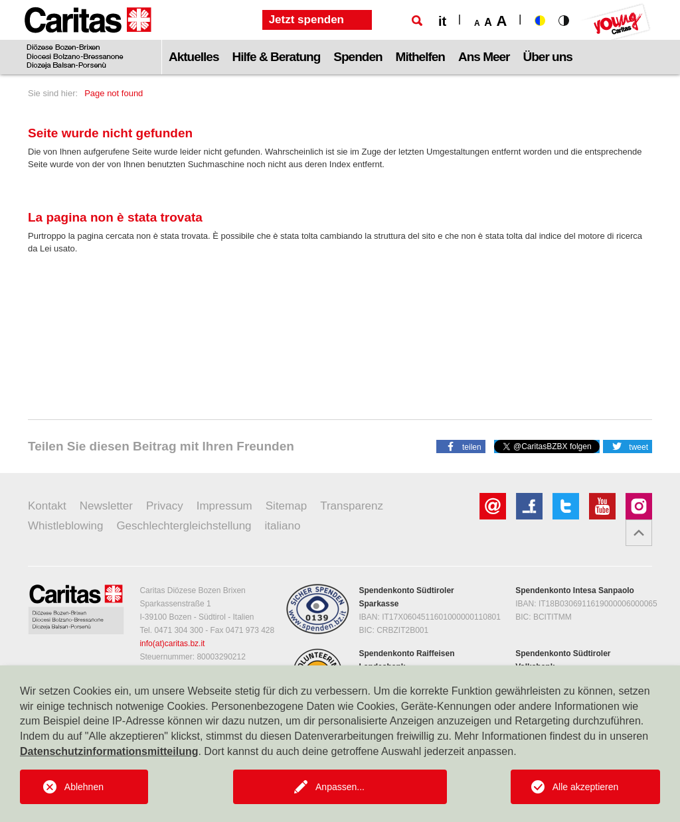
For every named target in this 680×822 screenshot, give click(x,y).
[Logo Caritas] (88, 37)
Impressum (224, 506)
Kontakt (47, 506)
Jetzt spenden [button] (306, 19)
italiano (283, 525)
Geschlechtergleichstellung (183, 525)
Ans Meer (484, 57)
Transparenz (351, 506)
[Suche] (417, 20)
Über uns (547, 57)
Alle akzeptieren (585, 787)
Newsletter (106, 506)
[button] (460, 446)
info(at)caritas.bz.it (172, 643)
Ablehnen (84, 787)
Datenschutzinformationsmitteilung (109, 751)
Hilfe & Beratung (276, 57)
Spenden (357, 57)
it (442, 21)
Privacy (164, 506)
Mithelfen (420, 57)
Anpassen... (340, 787)
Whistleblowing (65, 525)
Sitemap (286, 506)
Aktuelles (193, 57)
